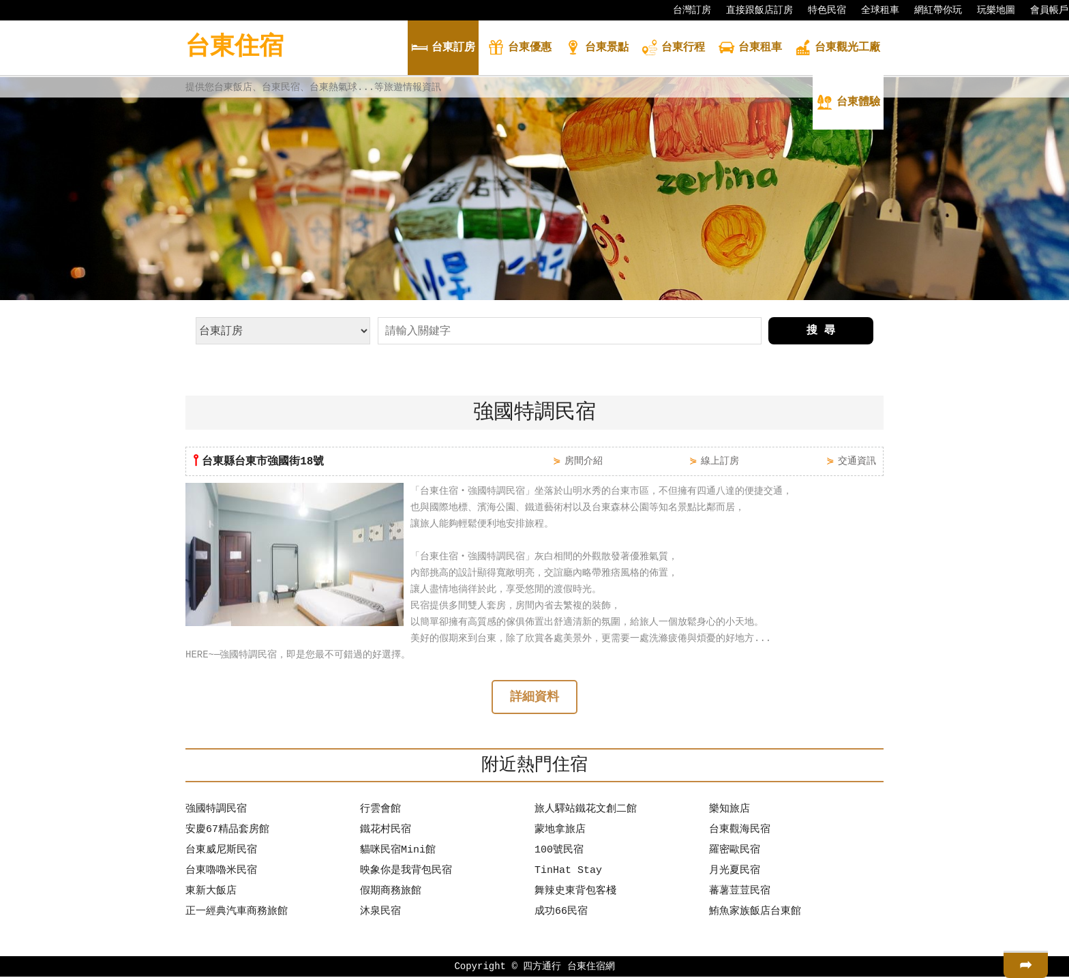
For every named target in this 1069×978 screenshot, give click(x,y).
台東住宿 (234, 47)
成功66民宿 (561, 913)
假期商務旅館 (390, 893)
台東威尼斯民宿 (221, 852)
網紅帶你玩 (931, 10)
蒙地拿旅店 (560, 831)
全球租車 (873, 10)
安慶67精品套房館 (227, 831)
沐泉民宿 (380, 913)
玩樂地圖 (989, 10)
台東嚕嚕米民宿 (221, 872)
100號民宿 (559, 852)
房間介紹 (583, 460)
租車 (750, 48)
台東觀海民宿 (739, 831)
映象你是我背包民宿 (406, 872)
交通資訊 (857, 460)
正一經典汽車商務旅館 (236, 913)
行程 (673, 48)
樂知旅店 (729, 811)
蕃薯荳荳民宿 (739, 893)
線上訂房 (720, 460)
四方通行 (542, 967)
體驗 (848, 103)
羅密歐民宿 (734, 852)
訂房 (443, 48)
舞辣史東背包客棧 (575, 893)
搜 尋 (821, 330)
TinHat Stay (568, 872)
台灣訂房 (685, 10)
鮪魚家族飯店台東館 (755, 913)
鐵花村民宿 (385, 831)
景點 (596, 48)
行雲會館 (380, 811)
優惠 (519, 48)
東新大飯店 (211, 893)
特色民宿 (820, 10)
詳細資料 (534, 698)
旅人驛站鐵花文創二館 (585, 811)
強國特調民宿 (216, 811)
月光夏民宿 (734, 872)
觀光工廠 (837, 48)
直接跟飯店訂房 (752, 10)
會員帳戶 (1042, 10)
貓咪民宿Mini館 (398, 852)
